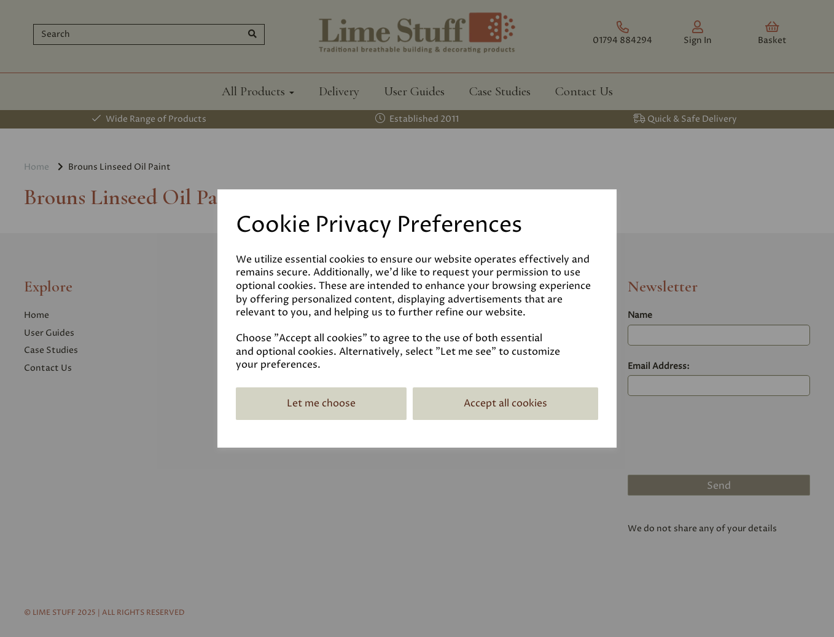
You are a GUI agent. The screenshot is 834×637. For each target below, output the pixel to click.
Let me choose (321, 403)
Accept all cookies (505, 403)
